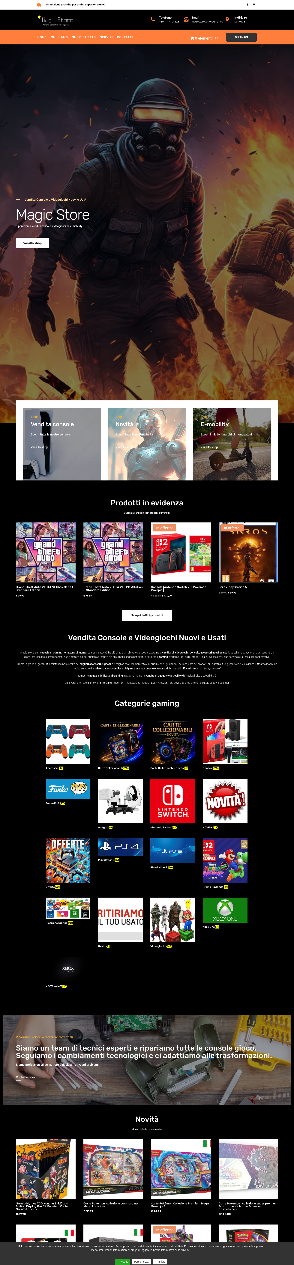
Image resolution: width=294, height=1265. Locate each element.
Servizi (106, 37)
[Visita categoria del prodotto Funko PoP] (68, 792)
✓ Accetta (122, 1261)
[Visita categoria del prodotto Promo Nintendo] (225, 864)
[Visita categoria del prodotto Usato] (120, 923)
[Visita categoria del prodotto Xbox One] (225, 913)
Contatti (125, 37)
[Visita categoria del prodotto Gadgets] (120, 804)
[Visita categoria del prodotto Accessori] (68, 745)
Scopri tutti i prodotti (147, 615)
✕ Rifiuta (160, 1261)
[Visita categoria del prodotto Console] (225, 745)
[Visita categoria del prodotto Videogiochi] (172, 923)
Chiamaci (241, 37)
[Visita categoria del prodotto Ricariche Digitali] (68, 912)
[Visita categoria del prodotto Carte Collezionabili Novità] (172, 745)
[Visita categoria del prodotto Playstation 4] (120, 850)
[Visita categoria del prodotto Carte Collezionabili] (120, 745)
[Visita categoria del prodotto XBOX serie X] (68, 973)
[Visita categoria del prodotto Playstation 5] (172, 854)
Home (42, 37)
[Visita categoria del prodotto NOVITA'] (225, 804)
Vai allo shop (32, 243)
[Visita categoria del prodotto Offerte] (68, 864)
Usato (90, 37)
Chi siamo (59, 37)
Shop (76, 37)
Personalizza (141, 1261)
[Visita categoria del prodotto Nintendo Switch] (172, 804)
